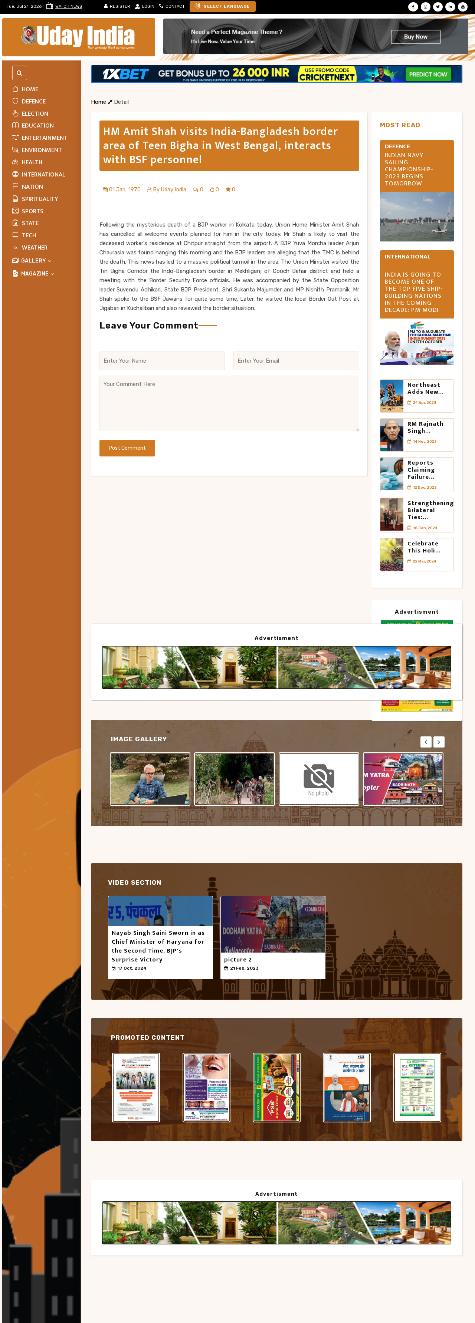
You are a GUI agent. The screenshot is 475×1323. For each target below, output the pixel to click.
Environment (37, 151)
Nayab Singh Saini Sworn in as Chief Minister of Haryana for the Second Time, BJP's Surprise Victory (158, 947)
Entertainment (40, 139)
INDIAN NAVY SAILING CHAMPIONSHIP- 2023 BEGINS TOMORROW (409, 170)
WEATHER (30, 249)
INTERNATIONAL (38, 175)
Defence (29, 102)
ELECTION (30, 115)
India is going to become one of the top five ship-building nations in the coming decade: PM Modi (414, 294)
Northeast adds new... (425, 389)
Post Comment (127, 449)
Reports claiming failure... (421, 480)
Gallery (32, 262)
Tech (24, 236)
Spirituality (35, 200)
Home (25, 90)
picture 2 (238, 961)
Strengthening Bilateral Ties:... (430, 523)
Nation (27, 188)
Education (33, 127)
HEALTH (27, 163)
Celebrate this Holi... (424, 563)
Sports (27, 212)
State (25, 224)
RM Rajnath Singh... (425, 433)
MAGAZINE (33, 275)
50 (117, 976)
